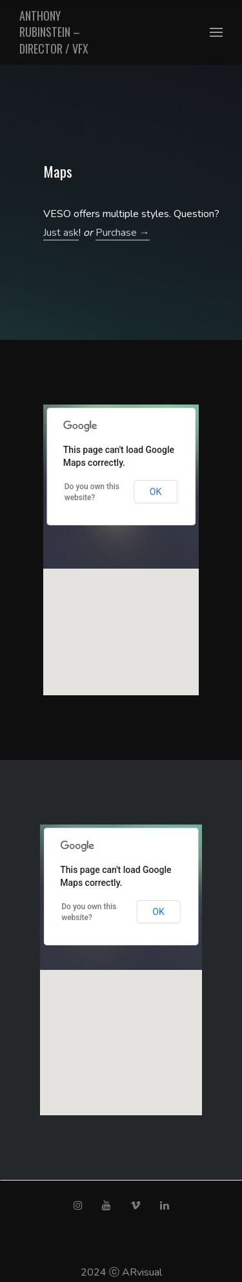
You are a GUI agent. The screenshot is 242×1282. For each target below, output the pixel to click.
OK (155, 492)
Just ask (61, 233)
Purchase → (123, 233)
